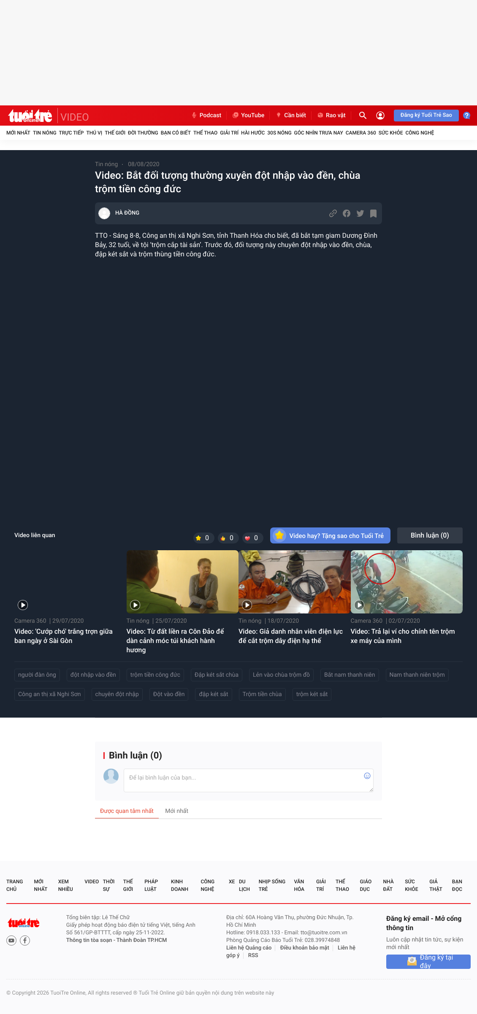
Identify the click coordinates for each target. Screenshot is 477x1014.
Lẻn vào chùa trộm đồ (281, 675)
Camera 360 (361, 133)
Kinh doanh (179, 885)
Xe (232, 882)
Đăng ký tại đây (436, 962)
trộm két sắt (312, 694)
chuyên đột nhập (117, 694)
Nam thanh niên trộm (417, 675)
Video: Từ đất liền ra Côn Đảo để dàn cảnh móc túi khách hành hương (175, 640)
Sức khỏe (391, 133)
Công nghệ (419, 133)
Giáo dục (366, 885)
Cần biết (290, 115)
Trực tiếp (71, 133)
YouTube (248, 115)
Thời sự (109, 885)
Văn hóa (299, 885)
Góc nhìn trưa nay (318, 133)
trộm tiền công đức (155, 675)
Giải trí (229, 133)
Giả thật (435, 885)
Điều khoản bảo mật (304, 948)
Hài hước (253, 133)
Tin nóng (45, 133)
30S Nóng (279, 133)
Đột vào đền (169, 694)
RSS (253, 955)
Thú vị (94, 133)
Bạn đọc (457, 885)
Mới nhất (18, 133)
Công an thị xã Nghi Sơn (49, 694)
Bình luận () (430, 535)
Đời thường (143, 133)
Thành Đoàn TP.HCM (142, 940)
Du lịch (244, 885)
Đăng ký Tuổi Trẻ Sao (426, 115)
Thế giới (115, 133)
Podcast (206, 115)
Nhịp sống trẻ (272, 885)
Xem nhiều (65, 885)
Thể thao (205, 133)
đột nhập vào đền (93, 675)
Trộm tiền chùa (262, 694)
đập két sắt (213, 694)
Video (91, 882)
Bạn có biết (176, 133)
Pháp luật (151, 885)
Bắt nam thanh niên (349, 675)
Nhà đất (388, 885)
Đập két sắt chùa (216, 675)
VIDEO (74, 117)
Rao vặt (331, 115)
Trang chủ (14, 885)
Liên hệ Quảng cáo (249, 948)
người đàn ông (37, 675)
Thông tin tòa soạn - (91, 940)
